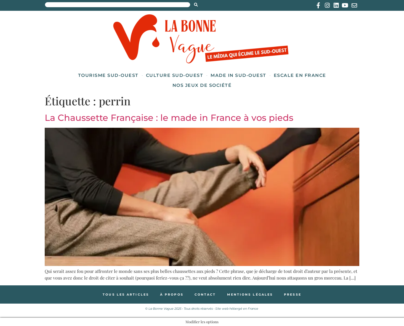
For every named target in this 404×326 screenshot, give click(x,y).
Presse (292, 294)
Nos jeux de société (202, 85)
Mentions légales (250, 294)
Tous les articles (126, 294)
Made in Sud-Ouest (238, 75)
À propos (172, 294)
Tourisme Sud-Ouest (108, 75)
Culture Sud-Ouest (174, 75)
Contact (205, 294)
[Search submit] (196, 4)
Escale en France (300, 75)
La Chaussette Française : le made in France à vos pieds (169, 117)
